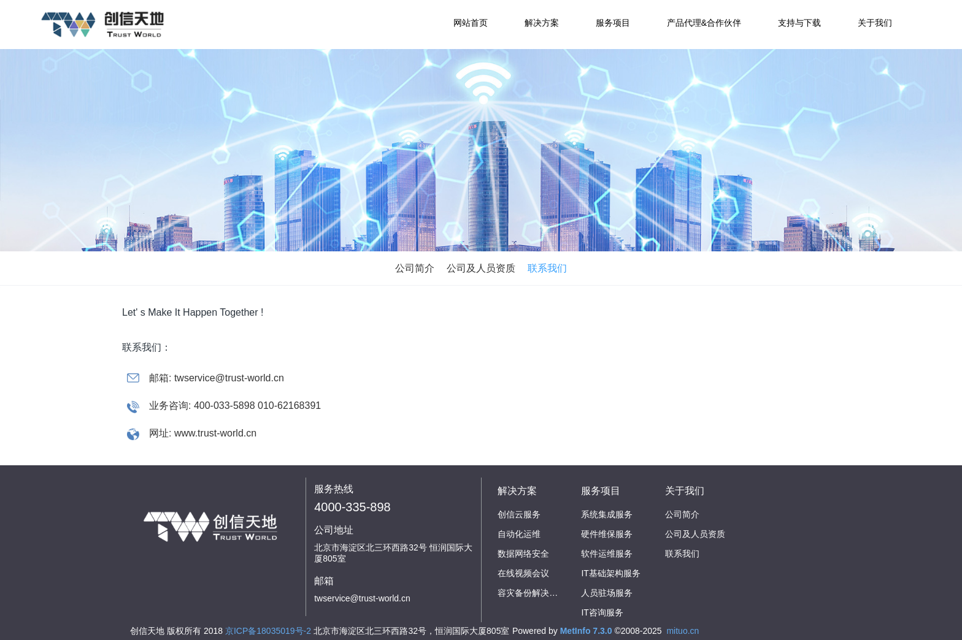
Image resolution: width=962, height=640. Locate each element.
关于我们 (875, 23)
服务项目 (613, 23)
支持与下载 (799, 23)
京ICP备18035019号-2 (268, 631)
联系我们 (547, 268)
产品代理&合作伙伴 (704, 23)
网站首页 (470, 23)
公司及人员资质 (481, 268)
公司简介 (414, 268)
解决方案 (542, 23)
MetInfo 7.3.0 (586, 631)
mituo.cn (682, 631)
